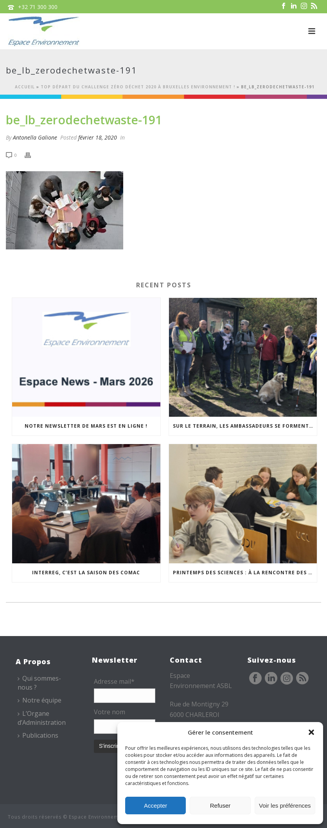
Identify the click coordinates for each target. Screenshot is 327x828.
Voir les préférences (285, 805)
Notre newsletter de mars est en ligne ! (86, 426)
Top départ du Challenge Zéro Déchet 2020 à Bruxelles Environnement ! (138, 87)
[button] (311, 732)
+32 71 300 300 (37, 7)
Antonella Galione (35, 137)
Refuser (220, 805)
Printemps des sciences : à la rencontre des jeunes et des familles (245, 572)
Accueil (25, 87)
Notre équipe (39, 700)
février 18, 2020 (97, 137)
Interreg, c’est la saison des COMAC (86, 572)
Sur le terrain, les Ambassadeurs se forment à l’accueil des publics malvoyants (245, 426)
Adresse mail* (114, 681)
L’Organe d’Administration (42, 718)
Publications (38, 735)
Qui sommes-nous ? (39, 683)
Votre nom (109, 712)
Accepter (155, 805)
